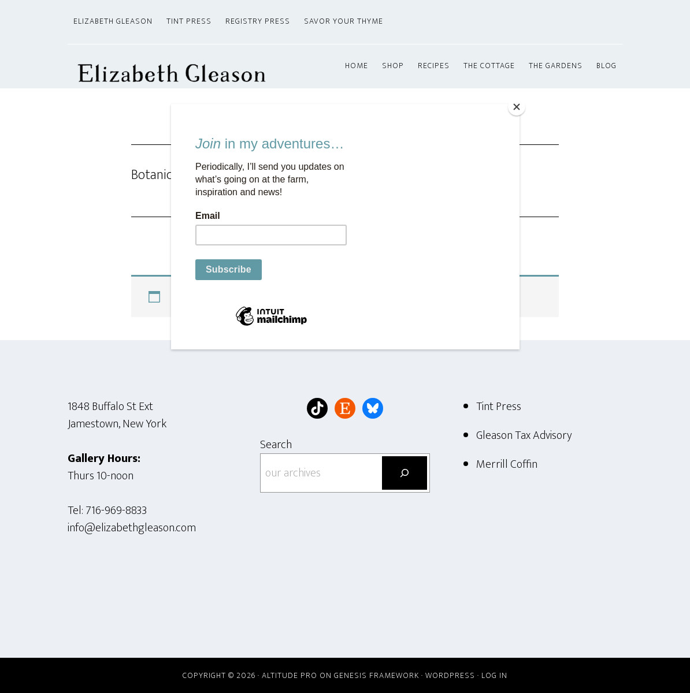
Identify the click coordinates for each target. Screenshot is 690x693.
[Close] (516, 107)
